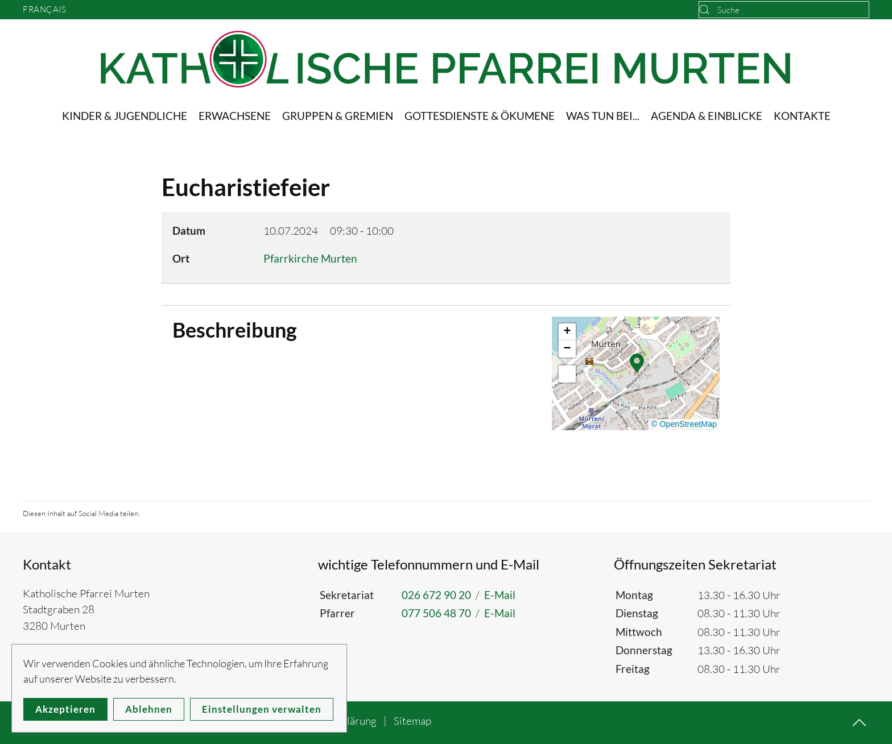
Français (44, 9)
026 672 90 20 (436, 594)
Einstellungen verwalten (261, 709)
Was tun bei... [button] (602, 115)
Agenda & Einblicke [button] (706, 115)
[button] (637, 362)
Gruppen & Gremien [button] (337, 115)
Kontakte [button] (802, 115)
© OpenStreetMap (684, 424)
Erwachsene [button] (235, 115)
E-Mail (499, 594)
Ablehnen (148, 709)
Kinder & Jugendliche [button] (124, 115)
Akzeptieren (65, 709)
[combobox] (784, 9)
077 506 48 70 (436, 613)
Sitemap (412, 721)
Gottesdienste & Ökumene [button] (479, 115)
